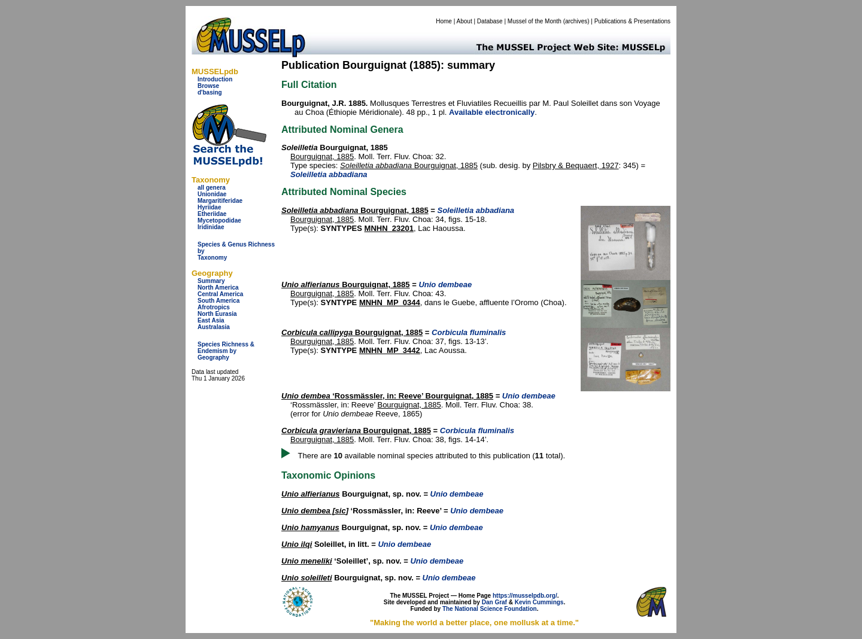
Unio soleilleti (306, 577)
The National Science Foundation (489, 608)
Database (490, 21)
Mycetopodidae (219, 220)
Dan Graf (494, 602)
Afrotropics (214, 307)
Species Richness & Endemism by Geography (226, 351)
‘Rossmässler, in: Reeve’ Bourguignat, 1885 (387, 395)
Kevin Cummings (539, 602)
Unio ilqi (296, 544)
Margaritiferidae (220, 200)
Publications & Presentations (632, 21)
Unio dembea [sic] (314, 510)
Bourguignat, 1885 (322, 156)
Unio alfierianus (310, 493)
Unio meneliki (306, 560)
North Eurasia (217, 314)
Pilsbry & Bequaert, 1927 (576, 165)
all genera (212, 187)
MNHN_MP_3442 (389, 350)
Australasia (214, 327)
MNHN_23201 (389, 228)
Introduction (215, 79)
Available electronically (492, 112)
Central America (220, 294)
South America (218, 300)
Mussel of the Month (534, 21)
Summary (211, 281)
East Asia (211, 320)
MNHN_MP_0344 (389, 302)
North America (218, 287)
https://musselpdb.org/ (525, 595)
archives (576, 21)
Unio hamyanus (310, 527)
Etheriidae (212, 214)
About (464, 21)
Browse (208, 86)
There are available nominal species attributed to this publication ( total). (432, 455)
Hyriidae (209, 207)
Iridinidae (211, 227)
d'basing (210, 92)
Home (444, 21)
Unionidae (212, 194)
